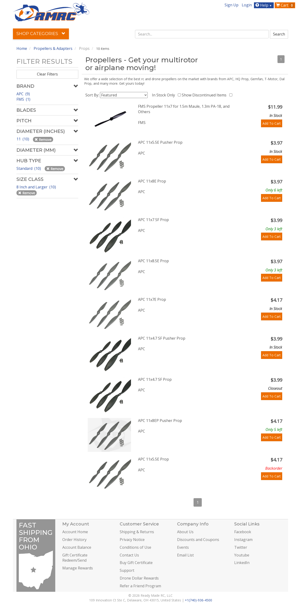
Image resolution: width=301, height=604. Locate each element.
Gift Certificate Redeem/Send (74, 557)
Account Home (75, 531)
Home (21, 48)
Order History (74, 539)
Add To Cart (271, 123)
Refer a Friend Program (140, 585)
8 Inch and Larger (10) (36, 187)
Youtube (241, 555)
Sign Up (231, 5)
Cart (285, 5)
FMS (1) (23, 99)
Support (127, 570)
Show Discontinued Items (205, 95)
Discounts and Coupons (198, 539)
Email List (185, 555)
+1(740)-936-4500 (198, 600)
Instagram (243, 539)
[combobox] (202, 34)
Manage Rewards (77, 568)
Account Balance (76, 547)
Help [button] (264, 5)
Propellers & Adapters (53, 48)
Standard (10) (29, 168)
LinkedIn (242, 562)
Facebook (242, 531)
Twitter (240, 547)
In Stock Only (164, 95)
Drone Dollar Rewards (139, 578)
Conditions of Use (135, 547)
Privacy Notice (132, 539)
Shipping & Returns (137, 531)
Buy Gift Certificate (136, 562)
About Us (185, 531)
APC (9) (23, 93)
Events (183, 547)
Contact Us (129, 555)
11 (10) (23, 139)
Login (247, 5)
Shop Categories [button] (40, 33)
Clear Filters (47, 74)
